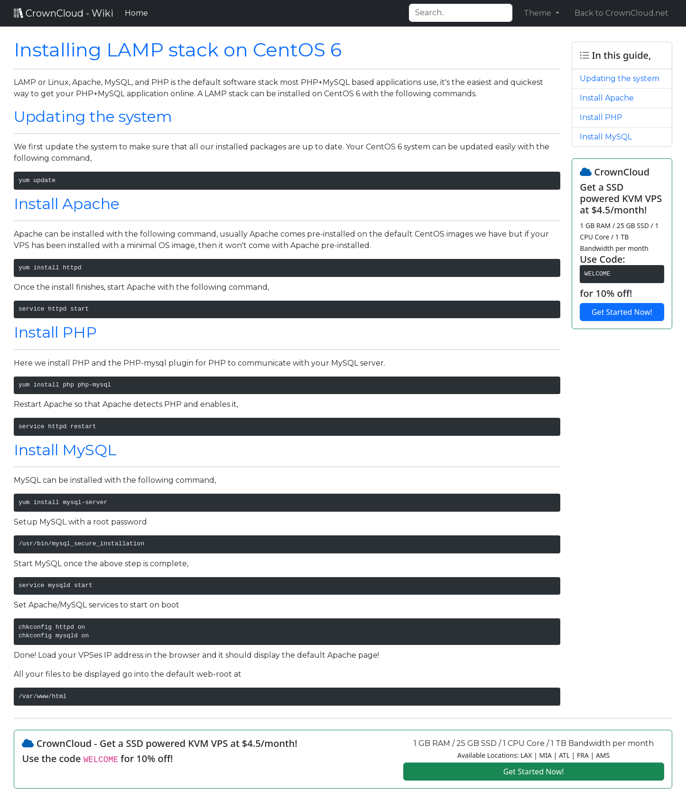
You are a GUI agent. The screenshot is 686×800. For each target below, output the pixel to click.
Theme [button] (538, 13)
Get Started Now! (622, 312)
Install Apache (67, 203)
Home (138, 12)
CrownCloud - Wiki (63, 13)
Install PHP (55, 332)
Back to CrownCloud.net (621, 13)
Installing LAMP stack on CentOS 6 (178, 49)
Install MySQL (65, 450)
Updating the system (93, 116)
